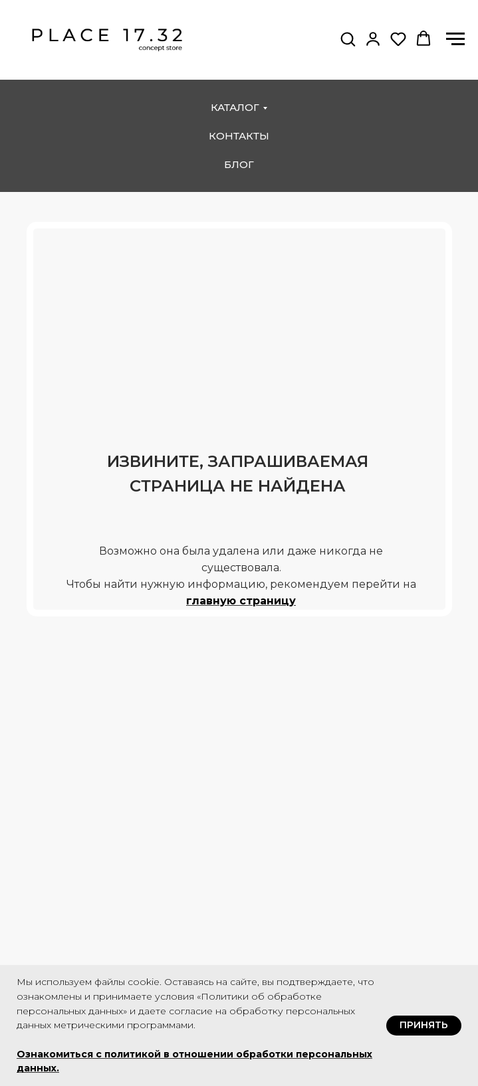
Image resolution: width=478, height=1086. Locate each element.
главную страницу (241, 600)
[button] (348, 38)
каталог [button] (235, 107)
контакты (239, 136)
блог (239, 164)
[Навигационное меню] (455, 39)
